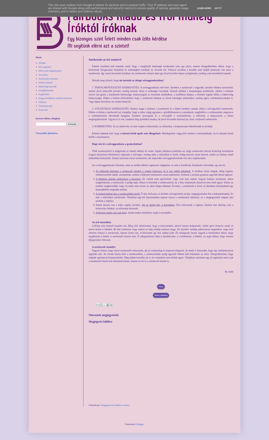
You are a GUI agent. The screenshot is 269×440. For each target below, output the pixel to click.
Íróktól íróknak (45, 82)
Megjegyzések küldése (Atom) (115, 405)
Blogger (140, 424)
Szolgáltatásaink (46, 90)
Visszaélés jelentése (47, 133)
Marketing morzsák (47, 86)
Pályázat (42, 102)
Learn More (204, 8)
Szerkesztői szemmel (48, 78)
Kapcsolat (43, 109)
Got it (218, 8)
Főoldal (42, 63)
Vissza (161, 287)
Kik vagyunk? (45, 67)
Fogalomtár (44, 94)
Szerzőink (43, 74)
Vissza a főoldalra (161, 295)
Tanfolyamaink (46, 106)
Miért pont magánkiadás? (50, 70)
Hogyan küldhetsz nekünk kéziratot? (55, 98)
